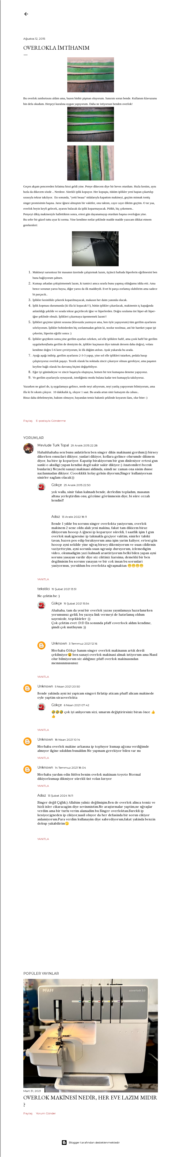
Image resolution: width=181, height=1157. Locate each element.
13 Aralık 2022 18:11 (74, 516)
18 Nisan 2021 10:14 (67, 739)
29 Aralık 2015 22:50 (77, 485)
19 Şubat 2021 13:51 (64, 589)
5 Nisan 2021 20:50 (67, 686)
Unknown (59, 643)
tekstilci (43, 589)
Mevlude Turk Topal (53, 445)
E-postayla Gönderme (51, 420)
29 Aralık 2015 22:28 (84, 445)
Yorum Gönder (46, 1113)
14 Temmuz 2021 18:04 (70, 767)
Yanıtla (43, 579)
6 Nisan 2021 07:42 (76, 705)
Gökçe (56, 485)
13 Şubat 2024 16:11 (60, 795)
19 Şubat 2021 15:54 (76, 603)
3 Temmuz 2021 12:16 (83, 643)
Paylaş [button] (27, 420)
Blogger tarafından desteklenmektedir (90, 1142)
